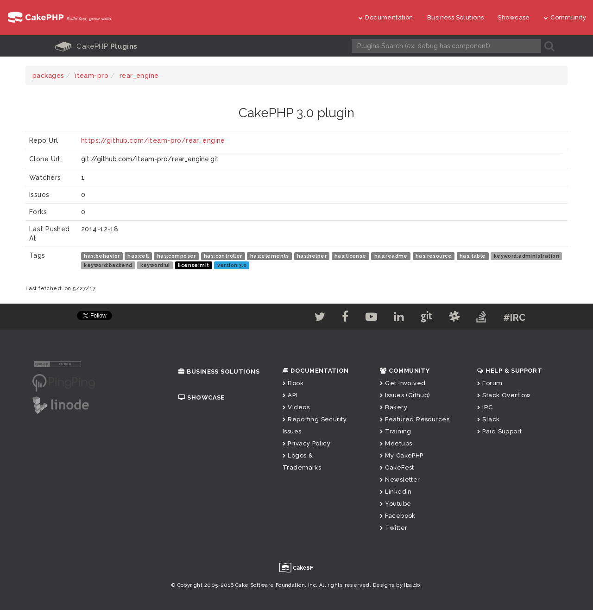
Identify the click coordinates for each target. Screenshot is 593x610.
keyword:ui (155, 265)
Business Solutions (455, 17)
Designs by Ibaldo (396, 585)
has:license (350, 256)
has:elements (269, 256)
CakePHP (96, 46)
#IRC (514, 317)
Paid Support (499, 431)
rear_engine (139, 75)
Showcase (514, 17)
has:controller (223, 256)
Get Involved (402, 383)
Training (395, 431)
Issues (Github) (405, 395)
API (290, 395)
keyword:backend (108, 265)
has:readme (391, 256)
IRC (485, 407)
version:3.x (232, 265)
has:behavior (102, 256)
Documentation (386, 17)
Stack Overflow (503, 395)
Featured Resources (414, 419)
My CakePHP (401, 455)
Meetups (396, 443)
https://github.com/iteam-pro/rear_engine (153, 140)
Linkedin (396, 491)
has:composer (176, 256)
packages (48, 75)
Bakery (393, 407)
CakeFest (397, 467)
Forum (490, 383)
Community (565, 17)
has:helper (312, 256)
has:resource (434, 256)
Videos (296, 407)
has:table (473, 256)
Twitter (393, 527)
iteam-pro (91, 75)
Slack (488, 419)
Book (293, 383)
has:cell (138, 256)
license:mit (193, 265)
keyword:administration (526, 256)
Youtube (395, 503)
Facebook (398, 515)
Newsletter (400, 479)
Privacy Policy (306, 443)
